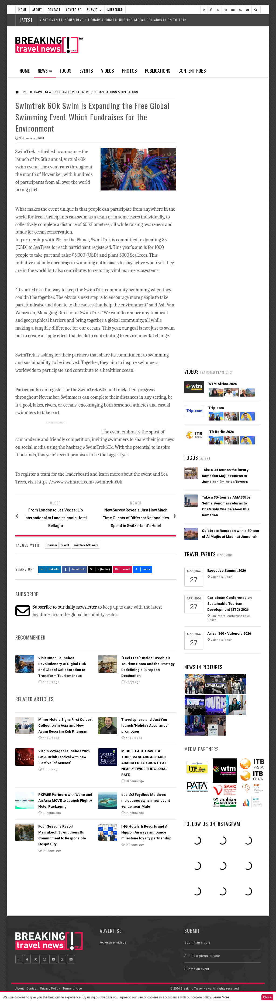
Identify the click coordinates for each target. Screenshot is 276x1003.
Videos (107, 70)
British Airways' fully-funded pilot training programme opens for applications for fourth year (230, 344)
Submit (94, 10)
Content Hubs (192, 70)
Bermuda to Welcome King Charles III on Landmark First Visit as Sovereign (230, 223)
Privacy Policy (50, 988)
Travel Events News (75, 92)
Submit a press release (202, 956)
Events (86, 70)
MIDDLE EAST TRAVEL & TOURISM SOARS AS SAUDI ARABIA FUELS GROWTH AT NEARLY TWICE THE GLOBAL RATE (144, 762)
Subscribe (115, 10)
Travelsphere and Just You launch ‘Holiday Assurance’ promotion (144, 725)
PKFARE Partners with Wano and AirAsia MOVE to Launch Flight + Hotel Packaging (65, 800)
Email (122, 569)
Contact (54, 10)
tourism (52, 544)
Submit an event (196, 969)
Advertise (73, 10)
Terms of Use (72, 988)
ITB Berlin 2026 (221, 432)
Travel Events (200, 554)
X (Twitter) (99, 569)
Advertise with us (113, 942)
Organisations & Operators (116, 92)
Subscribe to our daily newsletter (65, 606)
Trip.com (216, 408)
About (37, 10)
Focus (65, 70)
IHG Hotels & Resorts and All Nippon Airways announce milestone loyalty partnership (146, 832)
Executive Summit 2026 (226, 570)
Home (22, 10)
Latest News (203, 203)
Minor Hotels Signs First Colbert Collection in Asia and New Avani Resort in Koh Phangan (65, 725)
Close (267, 997)
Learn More (221, 997)
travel (65, 544)
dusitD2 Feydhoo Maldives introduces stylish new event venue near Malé (145, 800)
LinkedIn (49, 569)
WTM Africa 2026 (222, 384)
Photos (129, 70)
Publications (157, 70)
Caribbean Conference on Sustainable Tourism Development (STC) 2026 (229, 604)
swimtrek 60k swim (86, 544)
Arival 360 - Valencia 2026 (229, 633)
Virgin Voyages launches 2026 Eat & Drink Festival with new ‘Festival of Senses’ (63, 757)
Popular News (241, 203)
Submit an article (197, 942)
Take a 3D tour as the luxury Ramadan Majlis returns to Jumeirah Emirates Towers (225, 476)
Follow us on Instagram (212, 823)
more (142, 569)
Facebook (74, 569)
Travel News (43, 92)
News (45, 72)
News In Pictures (203, 666)
